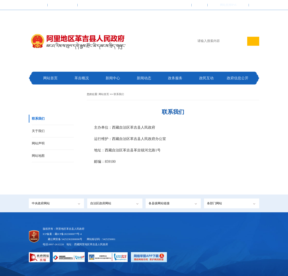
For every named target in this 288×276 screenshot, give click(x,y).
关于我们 (38, 131)
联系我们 (199, 4)
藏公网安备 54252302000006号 (65, 239)
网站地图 (38, 155)
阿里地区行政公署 (91, 4)
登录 (243, 4)
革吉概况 (81, 78)
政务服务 (175, 78)
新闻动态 (144, 78)
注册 (254, 4)
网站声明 (38, 143)
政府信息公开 (237, 78)
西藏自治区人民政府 (62, 4)
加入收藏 (183, 4)
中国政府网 (38, 4)
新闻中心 (113, 78)
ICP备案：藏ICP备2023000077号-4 (62, 233)
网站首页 (50, 78)
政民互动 (206, 78)
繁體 (213, 4)
